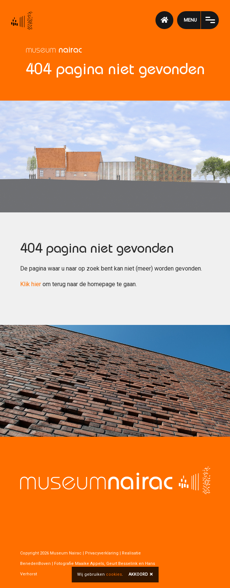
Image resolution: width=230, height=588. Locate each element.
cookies (114, 574)
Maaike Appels (89, 563)
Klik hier (30, 284)
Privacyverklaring (102, 553)
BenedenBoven (35, 563)
